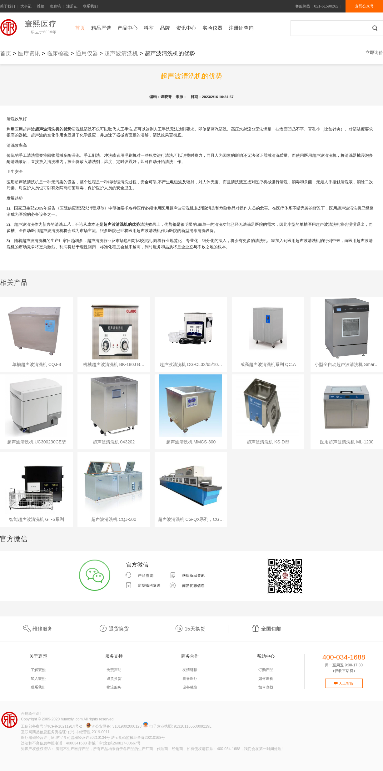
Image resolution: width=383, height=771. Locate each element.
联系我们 (90, 6)
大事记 (26, 6)
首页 (5, 53)
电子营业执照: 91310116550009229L (177, 726)
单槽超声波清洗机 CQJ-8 (36, 364)
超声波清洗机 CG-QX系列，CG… (191, 519)
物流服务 (114, 687)
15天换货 (190, 628)
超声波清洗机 (121, 53)
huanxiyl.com (72, 719)
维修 (40, 6)
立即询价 (374, 52)
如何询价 (265, 678)
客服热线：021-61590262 (316, 6)
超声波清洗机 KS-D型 (268, 441)
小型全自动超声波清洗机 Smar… (347, 364)
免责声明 (114, 670)
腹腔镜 (55, 6)
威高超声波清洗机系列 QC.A (268, 364)
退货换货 (114, 628)
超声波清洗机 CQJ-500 (113, 519)
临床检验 (58, 53)
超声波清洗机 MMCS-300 (191, 441)
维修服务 (37, 628)
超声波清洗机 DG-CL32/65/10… (191, 364)
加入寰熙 (38, 678)
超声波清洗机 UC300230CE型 (36, 441)
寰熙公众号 (364, 6)
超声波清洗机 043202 (114, 441)
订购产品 (265, 670)
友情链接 (189, 670)
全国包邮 (266, 628)
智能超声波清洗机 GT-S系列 (36, 519)
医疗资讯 (29, 53)
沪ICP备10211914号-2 (63, 726)
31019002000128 (127, 726)
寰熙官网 (29, 27)
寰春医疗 (189, 678)
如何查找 (265, 687)
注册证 (71, 6)
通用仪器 (87, 53)
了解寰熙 (38, 670)
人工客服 (344, 683)
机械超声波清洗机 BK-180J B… (114, 364)
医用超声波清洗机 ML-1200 (346, 441)
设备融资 (189, 687)
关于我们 (7, 6)
